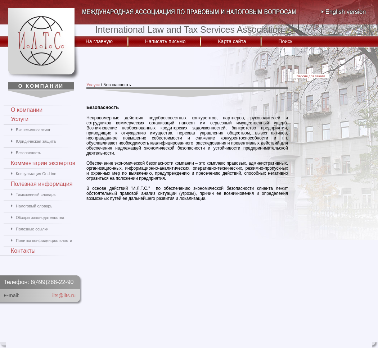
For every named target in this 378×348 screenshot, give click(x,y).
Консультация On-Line (36, 173)
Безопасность (28, 153)
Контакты (23, 251)
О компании (26, 110)
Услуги (93, 84)
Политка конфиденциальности (44, 240)
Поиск (285, 41)
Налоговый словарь (34, 206)
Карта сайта (232, 41)
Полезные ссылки (32, 229)
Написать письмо (165, 41)
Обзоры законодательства (40, 217)
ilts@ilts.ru (64, 295)
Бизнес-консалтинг (33, 130)
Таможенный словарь (35, 194)
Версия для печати (311, 76)
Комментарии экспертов (43, 163)
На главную (99, 41)
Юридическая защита (36, 141)
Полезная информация (42, 184)
